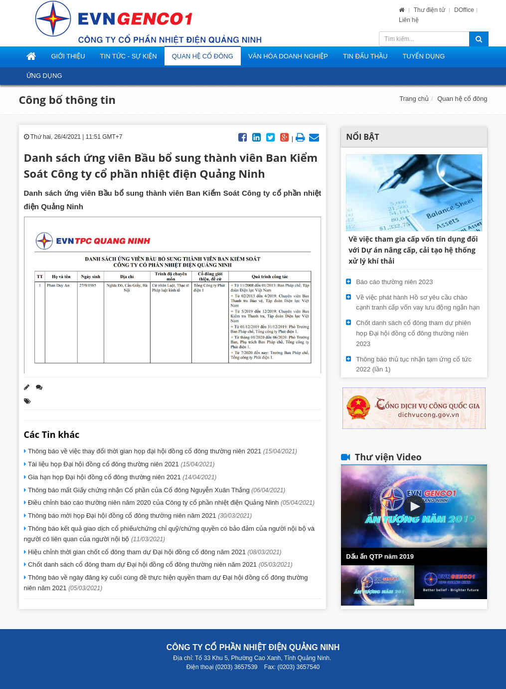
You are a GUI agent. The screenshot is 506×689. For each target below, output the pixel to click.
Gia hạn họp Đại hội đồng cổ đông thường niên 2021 (121, 477)
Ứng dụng (44, 75)
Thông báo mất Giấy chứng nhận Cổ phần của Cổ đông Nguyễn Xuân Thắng (156, 490)
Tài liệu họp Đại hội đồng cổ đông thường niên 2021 (120, 464)
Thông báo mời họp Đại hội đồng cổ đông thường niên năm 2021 (139, 515)
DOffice (464, 9)
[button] (414, 506)
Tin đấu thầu (365, 56)
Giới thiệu (68, 56)
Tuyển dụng (423, 56)
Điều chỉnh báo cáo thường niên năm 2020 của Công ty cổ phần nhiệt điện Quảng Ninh (170, 502)
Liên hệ (409, 19)
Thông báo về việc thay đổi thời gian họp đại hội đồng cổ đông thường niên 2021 (161, 451)
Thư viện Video (388, 457)
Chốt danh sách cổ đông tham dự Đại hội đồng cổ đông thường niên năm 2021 (159, 564)
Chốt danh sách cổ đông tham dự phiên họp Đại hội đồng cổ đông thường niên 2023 (413, 333)
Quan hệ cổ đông (202, 56)
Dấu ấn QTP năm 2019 (380, 556)
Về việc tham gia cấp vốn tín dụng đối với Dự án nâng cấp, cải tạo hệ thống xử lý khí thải (413, 250)
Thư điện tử (430, 9)
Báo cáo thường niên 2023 (394, 282)
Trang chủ (414, 98)
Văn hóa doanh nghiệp (288, 56)
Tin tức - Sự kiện (128, 56)
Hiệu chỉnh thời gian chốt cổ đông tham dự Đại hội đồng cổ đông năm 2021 (154, 552)
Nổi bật (362, 136)
